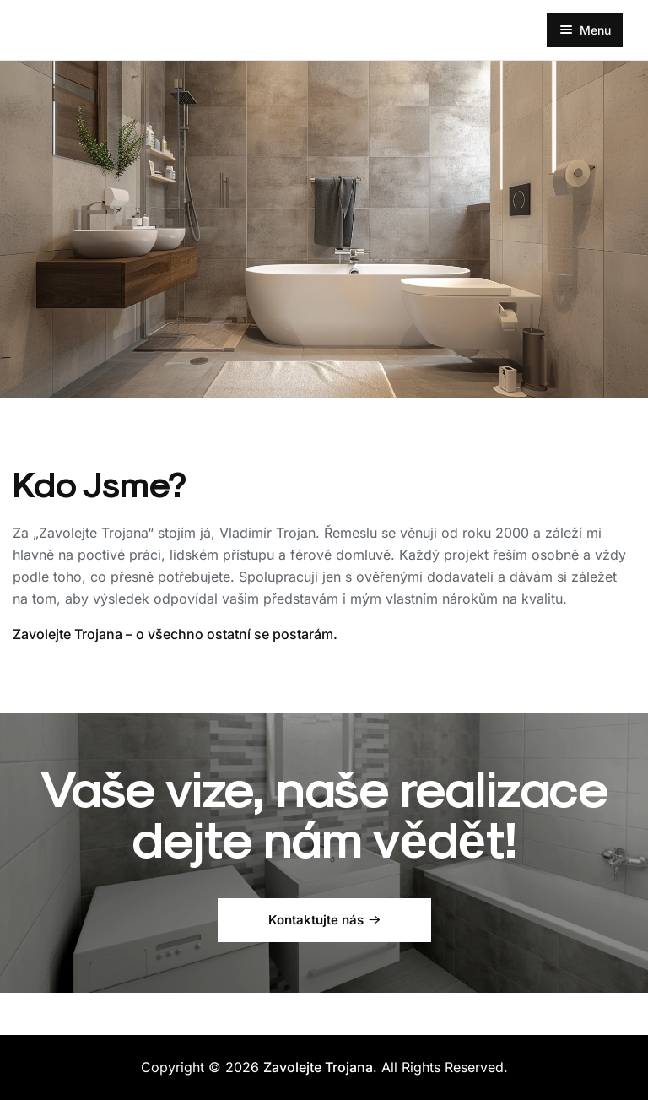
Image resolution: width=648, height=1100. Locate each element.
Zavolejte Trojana (318, 1067)
